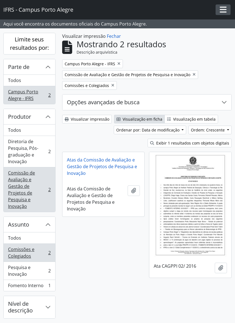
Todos (14, 80)
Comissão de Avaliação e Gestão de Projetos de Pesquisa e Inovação (29, 189)
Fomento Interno (29, 286)
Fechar (114, 36)
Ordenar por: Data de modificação (148, 130)
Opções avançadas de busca (103, 102)
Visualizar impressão (87, 119)
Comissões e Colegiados (29, 252)
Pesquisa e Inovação (29, 270)
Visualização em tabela (191, 119)
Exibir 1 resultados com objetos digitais (189, 143)
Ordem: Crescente (208, 130)
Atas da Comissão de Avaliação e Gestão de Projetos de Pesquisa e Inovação (102, 166)
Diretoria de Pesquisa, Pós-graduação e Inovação (29, 151)
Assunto (18, 224)
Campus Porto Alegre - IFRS (29, 95)
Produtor (19, 116)
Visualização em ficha (139, 119)
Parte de (18, 67)
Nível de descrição (20, 307)
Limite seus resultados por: (29, 43)
